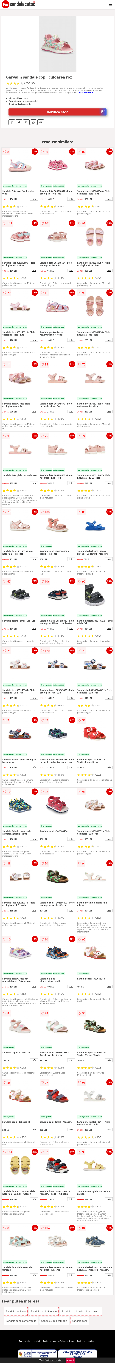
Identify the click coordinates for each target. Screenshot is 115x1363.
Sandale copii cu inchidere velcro (81, 1311)
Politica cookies (86, 1341)
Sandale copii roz (16, 1311)
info (34, 198)
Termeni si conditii (29, 1341)
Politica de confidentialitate (58, 1341)
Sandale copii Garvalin (44, 1311)
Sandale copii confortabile (21, 1321)
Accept (70, 1360)
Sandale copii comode (54, 1321)
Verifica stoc (77, 112)
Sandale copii (80, 1321)
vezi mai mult (86, 92)
